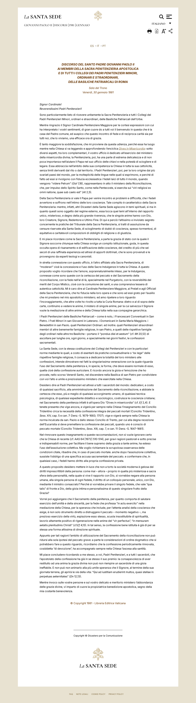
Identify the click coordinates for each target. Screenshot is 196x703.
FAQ (71, 694)
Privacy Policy (116, 694)
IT (98, 46)
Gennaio (83, 25)
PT (104, 46)
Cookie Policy (98, 694)
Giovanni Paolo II (38, 25)
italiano (159, 24)
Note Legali (82, 694)
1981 (72, 25)
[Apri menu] (168, 17)
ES (92, 46)
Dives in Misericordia (132, 148)
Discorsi (61, 25)
